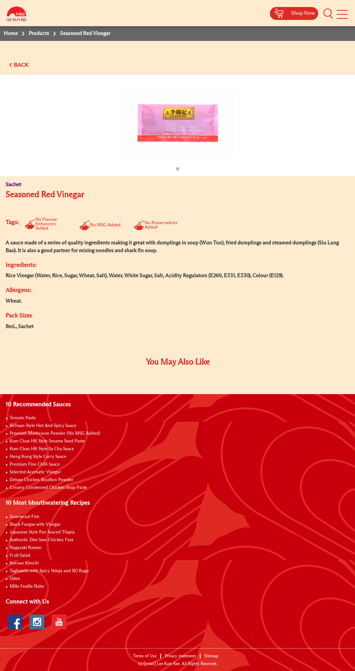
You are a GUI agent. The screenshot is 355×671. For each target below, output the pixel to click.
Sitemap (211, 656)
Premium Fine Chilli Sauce (35, 464)
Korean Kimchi (24, 563)
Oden (15, 579)
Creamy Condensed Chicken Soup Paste (48, 488)
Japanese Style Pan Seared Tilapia (42, 532)
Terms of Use (144, 656)
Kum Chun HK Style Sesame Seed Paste (47, 441)
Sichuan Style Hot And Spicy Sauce (43, 426)
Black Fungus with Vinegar (35, 524)
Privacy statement (180, 656)
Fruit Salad (20, 555)
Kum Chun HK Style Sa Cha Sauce (42, 449)
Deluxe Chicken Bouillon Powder (41, 480)
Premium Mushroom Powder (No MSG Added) (55, 433)
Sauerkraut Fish (24, 517)
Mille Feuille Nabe (27, 586)
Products (39, 33)
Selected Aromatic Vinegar (35, 472)
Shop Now (303, 13)
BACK (21, 65)
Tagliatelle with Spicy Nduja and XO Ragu (49, 571)
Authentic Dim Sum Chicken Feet (41, 540)
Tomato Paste (23, 418)
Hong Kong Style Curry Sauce (38, 457)
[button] (328, 13)
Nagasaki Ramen (26, 548)
